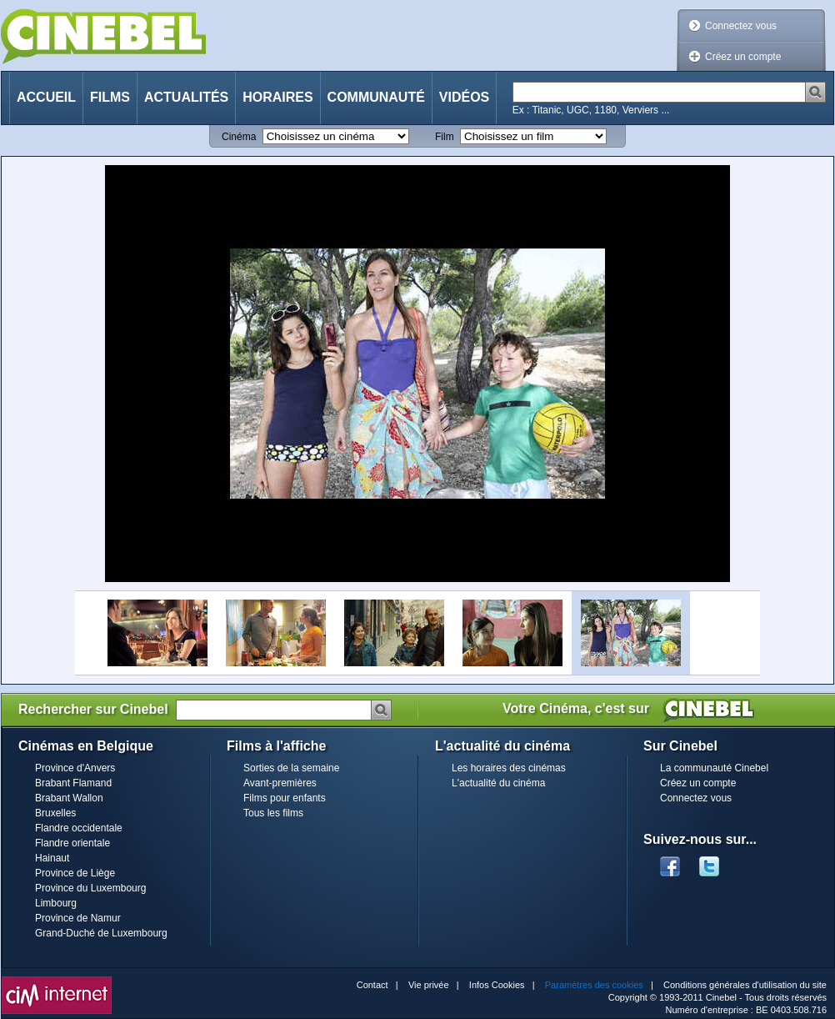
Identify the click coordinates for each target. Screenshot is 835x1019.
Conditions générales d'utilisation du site (745, 985)
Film (444, 137)
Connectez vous (741, 26)
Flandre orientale (72, 843)
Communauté (376, 97)
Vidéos (464, 97)
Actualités (186, 97)
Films (110, 97)
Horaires (277, 97)
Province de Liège (75, 873)
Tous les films (273, 813)
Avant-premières (280, 783)
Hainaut (52, 858)
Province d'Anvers (75, 768)
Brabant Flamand (73, 783)
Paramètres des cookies (594, 985)
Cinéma (239, 137)
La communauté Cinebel (714, 768)
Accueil (46, 97)
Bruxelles (55, 813)
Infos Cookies (497, 985)
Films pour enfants (284, 798)
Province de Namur (78, 918)
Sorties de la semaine (291, 768)
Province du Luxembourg (90, 888)
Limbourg (56, 903)
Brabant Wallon (69, 798)
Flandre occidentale (78, 828)
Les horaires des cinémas (509, 768)
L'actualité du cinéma (498, 783)
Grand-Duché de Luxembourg (101, 933)
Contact (372, 985)
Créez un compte (743, 57)
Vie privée (428, 985)
